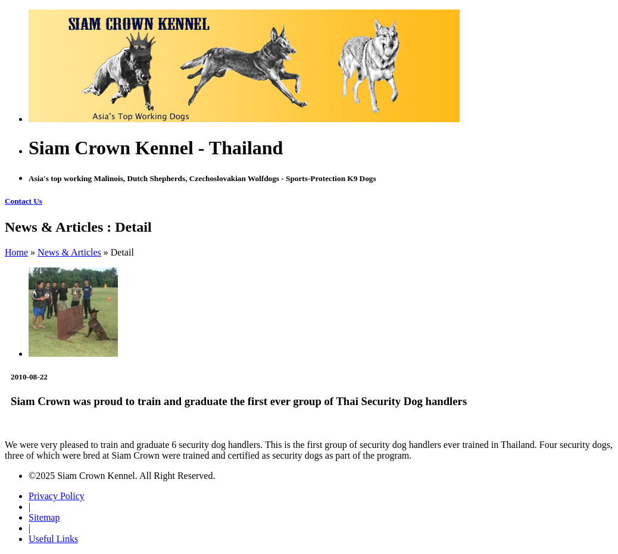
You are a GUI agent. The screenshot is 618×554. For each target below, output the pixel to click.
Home (16, 252)
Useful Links (53, 539)
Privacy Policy (57, 496)
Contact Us (23, 201)
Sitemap (44, 517)
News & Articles (69, 252)
